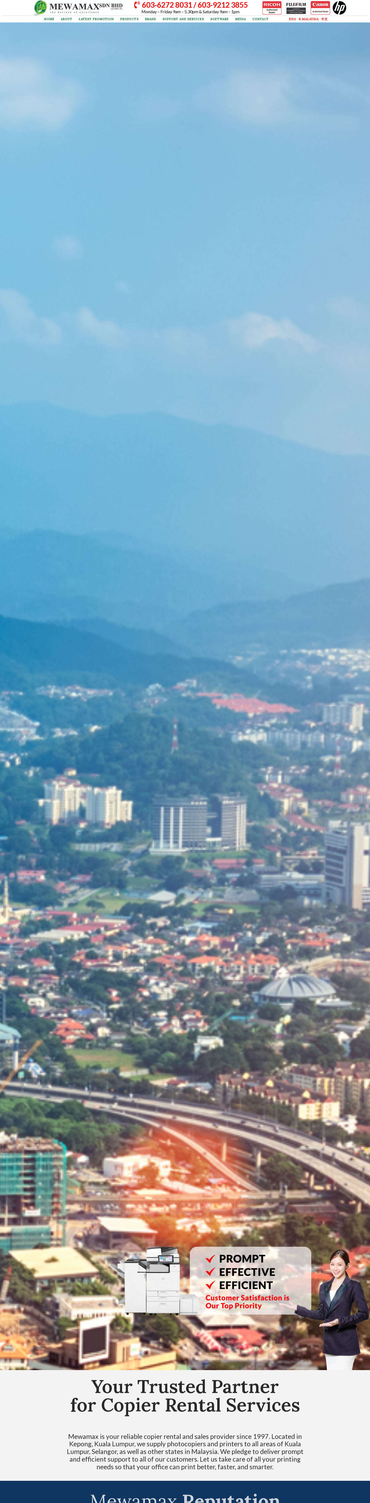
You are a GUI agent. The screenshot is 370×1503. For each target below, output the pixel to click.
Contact (260, 19)
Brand (150, 19)
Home (49, 19)
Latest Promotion (96, 19)
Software (219, 19)
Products (129, 19)
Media (240, 19)
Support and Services (183, 19)
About (66, 19)
